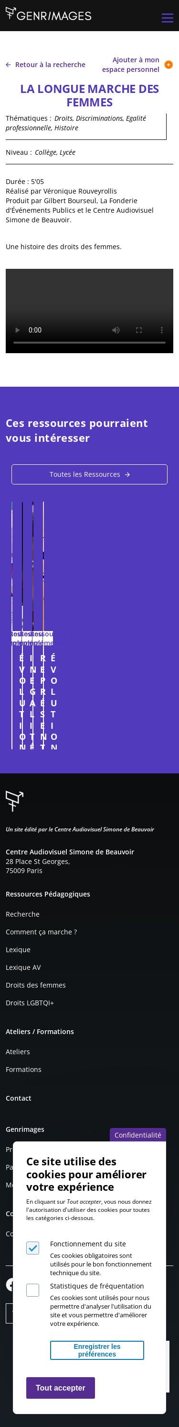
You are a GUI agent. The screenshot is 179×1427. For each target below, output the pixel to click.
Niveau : (19, 152)
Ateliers (18, 1051)
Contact (19, 1098)
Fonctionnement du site (88, 1243)
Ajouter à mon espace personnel (137, 64)
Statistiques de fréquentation (97, 1285)
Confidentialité (138, 1134)
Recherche (23, 914)
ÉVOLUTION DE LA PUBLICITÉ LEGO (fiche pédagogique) (80, 663)
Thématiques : (29, 118)
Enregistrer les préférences (97, 1350)
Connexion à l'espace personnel (153, 737)
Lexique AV (23, 967)
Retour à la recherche (45, 64)
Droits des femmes (36, 985)
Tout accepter (60, 1388)
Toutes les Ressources (85, 474)
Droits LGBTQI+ (30, 1002)
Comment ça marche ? (41, 931)
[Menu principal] (167, 17)
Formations (24, 1069)
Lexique (18, 949)
